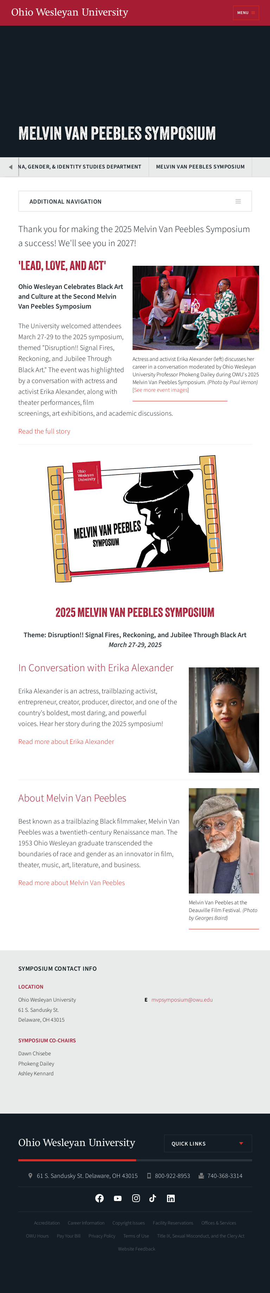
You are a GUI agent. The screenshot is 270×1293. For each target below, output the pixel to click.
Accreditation (47, 1223)
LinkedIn (171, 1198)
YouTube (118, 1198)
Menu (243, 13)
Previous (11, 167)
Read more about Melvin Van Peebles (71, 883)
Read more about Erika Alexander (66, 742)
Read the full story (44, 431)
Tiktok (152, 1198)
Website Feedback (136, 1249)
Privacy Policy (102, 1236)
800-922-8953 (172, 1176)
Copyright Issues (128, 1223)
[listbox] (208, 1143)
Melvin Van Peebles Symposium (200, 167)
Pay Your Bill (69, 1236)
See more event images (160, 390)
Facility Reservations (173, 1223)
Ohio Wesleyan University (70, 13)
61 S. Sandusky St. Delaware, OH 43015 (87, 1176)
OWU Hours (37, 1236)
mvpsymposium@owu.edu (182, 1000)
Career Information (86, 1223)
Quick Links (189, 1144)
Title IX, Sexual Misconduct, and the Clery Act (200, 1236)
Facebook (99, 1198)
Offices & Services (218, 1223)
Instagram (136, 1198)
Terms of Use (136, 1236)
